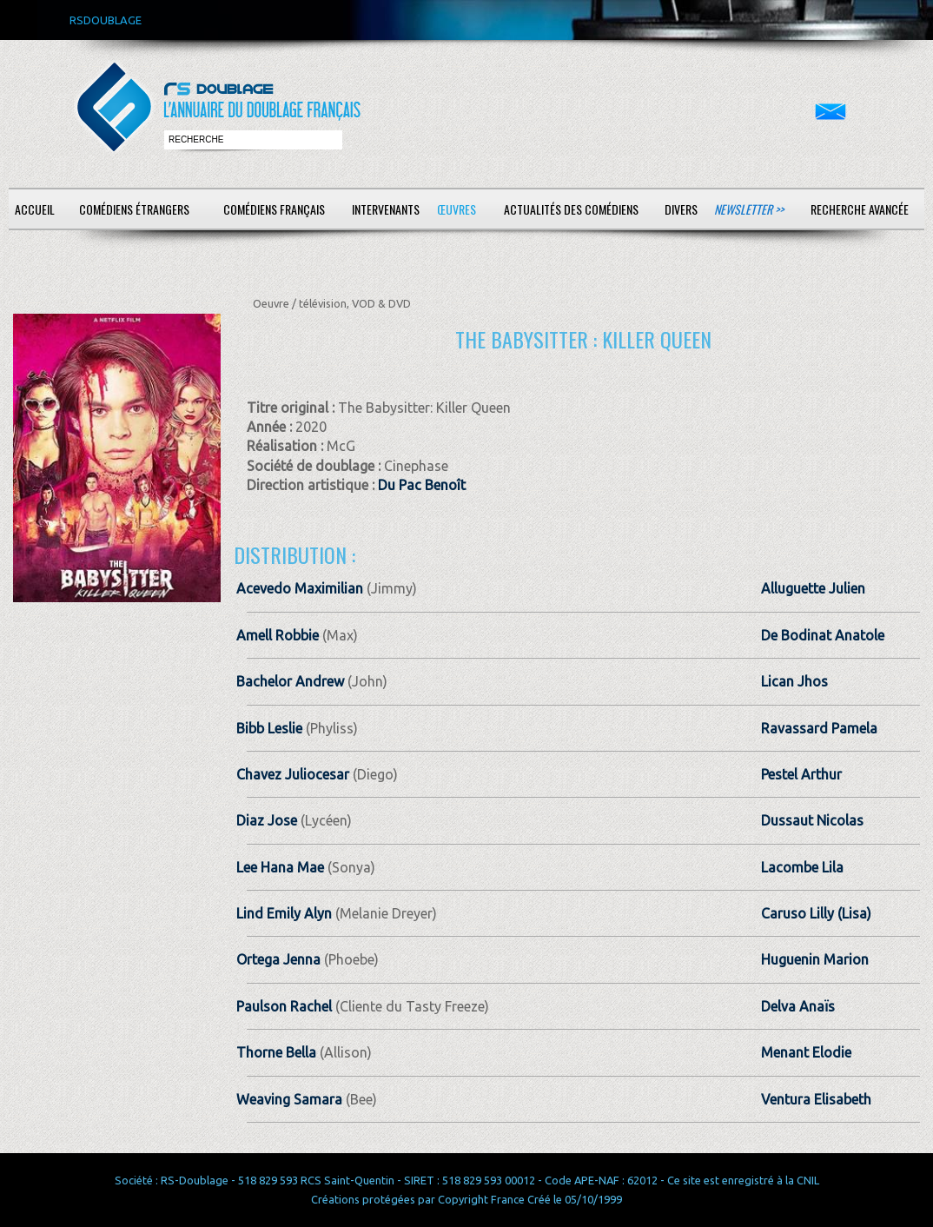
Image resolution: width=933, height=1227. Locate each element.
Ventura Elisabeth (816, 1099)
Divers (681, 209)
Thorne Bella (276, 1052)
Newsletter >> (749, 209)
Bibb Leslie (269, 728)
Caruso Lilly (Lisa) (816, 913)
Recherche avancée (860, 209)
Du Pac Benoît (422, 485)
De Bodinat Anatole (822, 635)
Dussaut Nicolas (812, 820)
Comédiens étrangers (134, 209)
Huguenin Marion (815, 959)
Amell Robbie (277, 635)
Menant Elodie (806, 1052)
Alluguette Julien (813, 588)
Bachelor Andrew (290, 681)
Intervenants (386, 209)
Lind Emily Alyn (284, 913)
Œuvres (456, 209)
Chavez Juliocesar (292, 774)
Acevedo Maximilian (299, 588)
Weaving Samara (289, 1099)
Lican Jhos (794, 681)
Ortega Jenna (278, 959)
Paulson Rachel (284, 1006)
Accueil (35, 209)
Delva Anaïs (798, 1006)
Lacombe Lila (802, 867)
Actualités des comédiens (571, 209)
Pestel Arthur (801, 774)
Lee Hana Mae (280, 867)
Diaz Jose (266, 820)
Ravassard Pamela (819, 728)
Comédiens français (274, 209)
